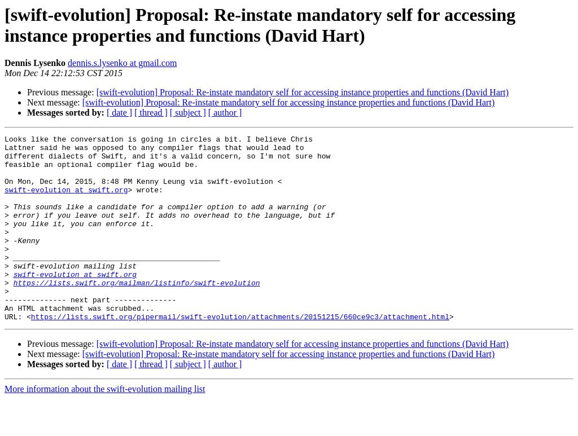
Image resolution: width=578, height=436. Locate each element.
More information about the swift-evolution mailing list (105, 426)
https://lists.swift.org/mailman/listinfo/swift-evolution (137, 313)
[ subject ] (188, 112)
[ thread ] (151, 112)
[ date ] (119, 112)
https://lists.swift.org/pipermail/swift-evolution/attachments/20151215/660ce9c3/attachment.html (240, 354)
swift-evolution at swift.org (66, 201)
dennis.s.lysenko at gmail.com (122, 63)
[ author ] (225, 112)
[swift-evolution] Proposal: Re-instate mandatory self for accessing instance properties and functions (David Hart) (303, 92)
